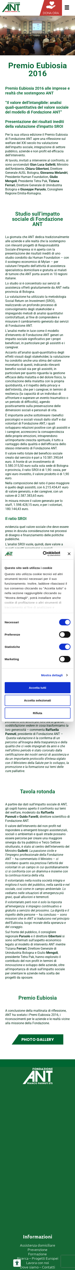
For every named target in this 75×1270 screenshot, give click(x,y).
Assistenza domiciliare (37, 1245)
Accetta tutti (37, 687)
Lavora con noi (37, 1262)
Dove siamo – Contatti (37, 1267)
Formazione (37, 1254)
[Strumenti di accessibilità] (17, 1263)
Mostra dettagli (52, 675)
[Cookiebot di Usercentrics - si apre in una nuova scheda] (44, 553)
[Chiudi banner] (69, 553)
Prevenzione (37, 1249)
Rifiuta (37, 713)
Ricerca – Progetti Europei (37, 1258)
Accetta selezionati (37, 700)
